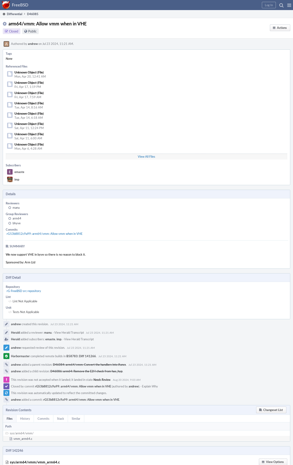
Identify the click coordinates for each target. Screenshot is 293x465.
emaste (19, 172)
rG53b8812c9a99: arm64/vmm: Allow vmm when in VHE (45, 234)
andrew (33, 44)
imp (16, 179)
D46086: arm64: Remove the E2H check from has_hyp (86, 371)
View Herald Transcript (69, 332)
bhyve (17, 223)
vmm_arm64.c (23, 439)
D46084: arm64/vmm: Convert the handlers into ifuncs (89, 364)
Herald (15, 332)
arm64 (17, 218)
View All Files (146, 156)
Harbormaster (20, 356)
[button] (289, 5)
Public (32, 31)
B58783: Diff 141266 (81, 356)
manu (16, 207)
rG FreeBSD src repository (24, 291)
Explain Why (150, 386)
